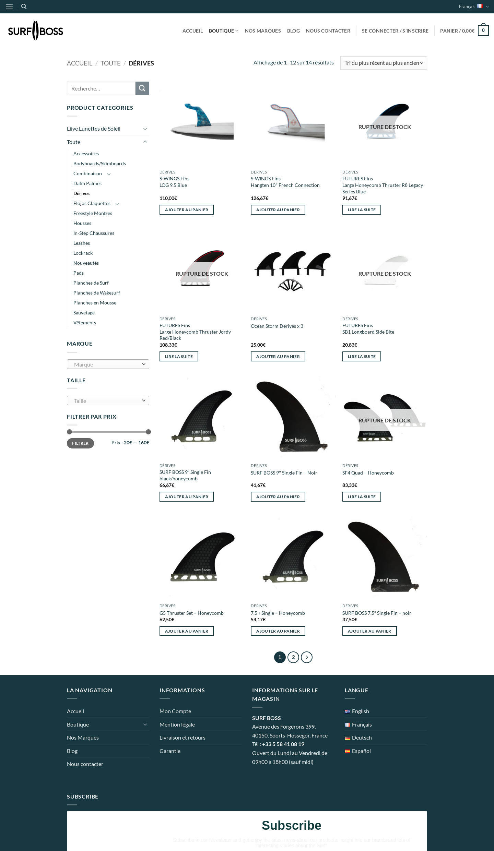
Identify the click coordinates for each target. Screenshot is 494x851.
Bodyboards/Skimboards (99, 163)
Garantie (170, 750)
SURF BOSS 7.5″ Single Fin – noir (376, 613)
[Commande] (383, 63)
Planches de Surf (91, 283)
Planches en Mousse (94, 302)
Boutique (224, 30)
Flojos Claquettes (91, 203)
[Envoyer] (142, 88)
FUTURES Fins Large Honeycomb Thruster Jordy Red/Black (195, 331)
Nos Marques (263, 31)
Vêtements (84, 322)
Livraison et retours (182, 737)
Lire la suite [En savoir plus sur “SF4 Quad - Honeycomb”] (362, 496)
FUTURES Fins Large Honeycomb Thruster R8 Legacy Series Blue (382, 185)
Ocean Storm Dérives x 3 (277, 326)
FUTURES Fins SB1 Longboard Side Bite (368, 328)
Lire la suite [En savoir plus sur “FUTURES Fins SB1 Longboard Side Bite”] (362, 356)
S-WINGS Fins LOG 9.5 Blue (174, 182)
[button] (9, 6)
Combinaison (87, 173)
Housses (82, 223)
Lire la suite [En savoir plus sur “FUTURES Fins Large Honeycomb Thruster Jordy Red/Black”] (179, 356)
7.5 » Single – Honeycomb (278, 613)
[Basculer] (145, 128)
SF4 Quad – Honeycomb (368, 473)
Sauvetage (84, 312)
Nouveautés (86, 263)
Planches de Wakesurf (96, 293)
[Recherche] (23, 6)
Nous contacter (328, 31)
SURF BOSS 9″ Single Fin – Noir (284, 473)
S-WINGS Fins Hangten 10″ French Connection (285, 182)
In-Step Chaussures (93, 233)
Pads (78, 273)
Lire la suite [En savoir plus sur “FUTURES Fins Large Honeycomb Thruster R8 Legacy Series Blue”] (362, 209)
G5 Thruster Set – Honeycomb (192, 613)
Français (474, 6)
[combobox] (108, 364)
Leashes (81, 243)
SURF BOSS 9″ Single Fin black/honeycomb (185, 475)
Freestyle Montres (92, 213)
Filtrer (80, 443)
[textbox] (106, 364)
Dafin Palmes (87, 183)
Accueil (193, 31)
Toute (110, 63)
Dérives (81, 193)
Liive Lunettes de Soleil (93, 128)
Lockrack (83, 253)
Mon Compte (175, 711)
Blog (293, 31)
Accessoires (86, 153)
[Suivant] (307, 657)
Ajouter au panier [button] (187, 209)
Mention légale (177, 724)
